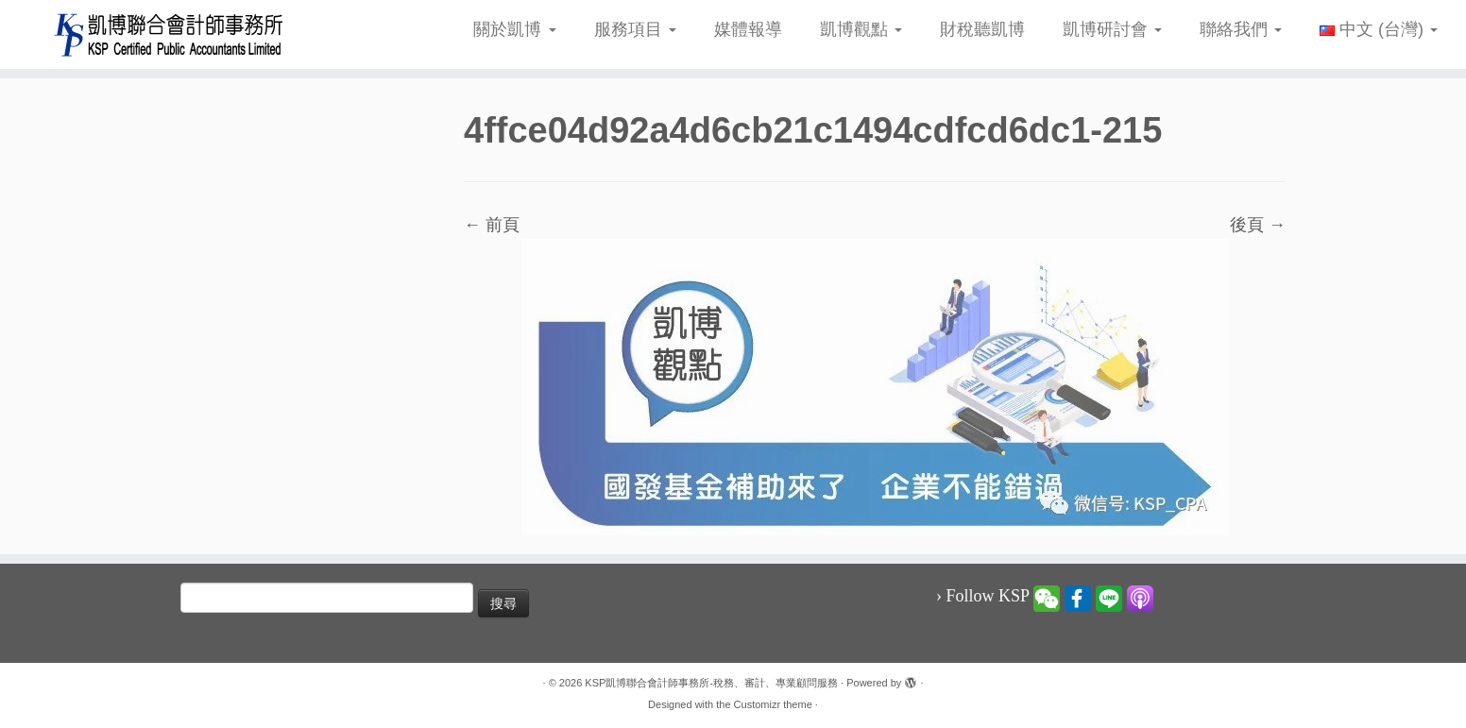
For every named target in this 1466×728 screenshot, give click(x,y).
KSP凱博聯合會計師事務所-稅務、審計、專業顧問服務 (711, 682)
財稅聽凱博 (982, 29)
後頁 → (1258, 224)
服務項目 (635, 29)
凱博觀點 (861, 29)
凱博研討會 (1112, 29)
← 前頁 (492, 224)
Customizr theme (773, 704)
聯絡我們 (1241, 29)
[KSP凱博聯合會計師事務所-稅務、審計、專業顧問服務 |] (169, 34)
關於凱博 (514, 29)
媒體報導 (748, 29)
